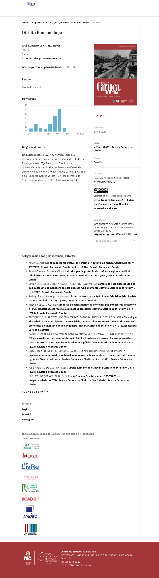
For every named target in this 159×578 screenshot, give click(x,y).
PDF (100, 115)
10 (41, 391)
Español (26, 414)
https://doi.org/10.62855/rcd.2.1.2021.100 (51, 67)
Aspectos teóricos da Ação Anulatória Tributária (99, 296)
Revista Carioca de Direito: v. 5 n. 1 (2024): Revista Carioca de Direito (80, 267)
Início (25, 22)
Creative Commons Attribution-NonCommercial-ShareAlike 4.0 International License (114, 204)
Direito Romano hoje (81, 367)
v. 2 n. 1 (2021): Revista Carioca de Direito (67, 22)
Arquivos (37, 22)
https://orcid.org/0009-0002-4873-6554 (41, 58)
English (26, 409)
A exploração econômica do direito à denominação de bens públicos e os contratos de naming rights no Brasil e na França (82, 355)
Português (28, 419)
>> (46, 391)
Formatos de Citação (106, 240)
